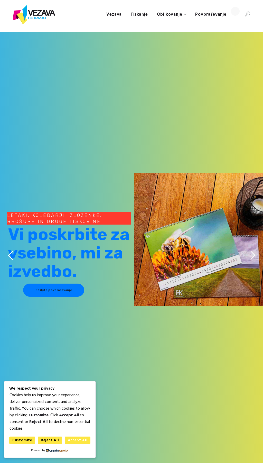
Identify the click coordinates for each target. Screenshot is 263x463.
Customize (22, 440)
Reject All (50, 440)
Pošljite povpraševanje (53, 290)
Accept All (78, 440)
